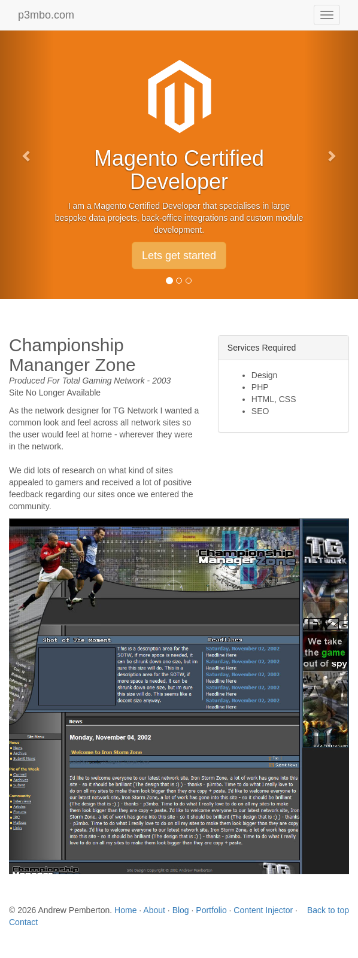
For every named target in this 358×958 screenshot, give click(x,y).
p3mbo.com (46, 15)
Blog (180, 910)
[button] (27, 149)
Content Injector (263, 910)
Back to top (328, 910)
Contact (23, 922)
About (154, 910)
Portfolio (211, 910)
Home (125, 910)
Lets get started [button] (179, 255)
